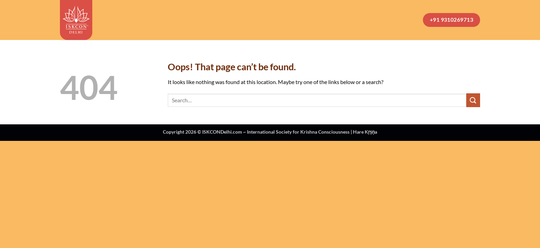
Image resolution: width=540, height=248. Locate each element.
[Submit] (473, 100)
